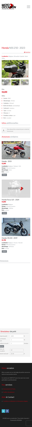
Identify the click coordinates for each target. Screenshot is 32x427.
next (27, 69)
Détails (4, 174)
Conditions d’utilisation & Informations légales (15, 401)
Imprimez (27, 52)
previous (3, 69)
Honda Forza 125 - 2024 (10, 200)
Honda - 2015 (7, 161)
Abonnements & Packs (9, 389)
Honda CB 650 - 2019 (9, 238)
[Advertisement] (16, 26)
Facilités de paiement (8, 392)
